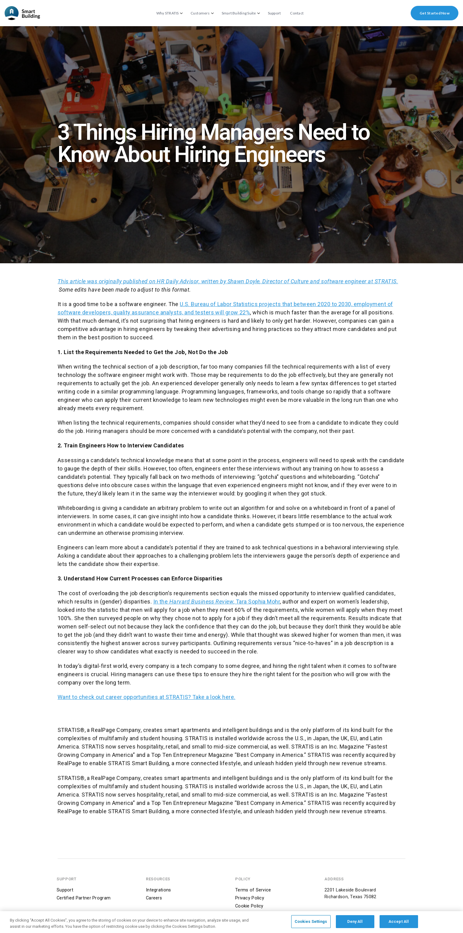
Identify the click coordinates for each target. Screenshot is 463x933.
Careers (154, 898)
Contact (297, 13)
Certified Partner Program (84, 898)
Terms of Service (253, 890)
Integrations (158, 890)
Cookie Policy (249, 906)
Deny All (355, 924)
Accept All (399, 924)
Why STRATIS (167, 13)
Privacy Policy (249, 898)
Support (274, 13)
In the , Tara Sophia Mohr (216, 601)
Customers (200, 13)
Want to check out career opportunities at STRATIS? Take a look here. (147, 697)
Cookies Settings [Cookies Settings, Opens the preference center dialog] (311, 924)
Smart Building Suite (239, 13)
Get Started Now (434, 13)
